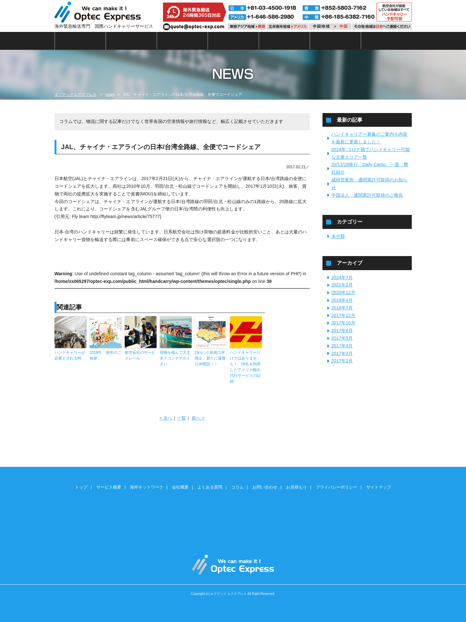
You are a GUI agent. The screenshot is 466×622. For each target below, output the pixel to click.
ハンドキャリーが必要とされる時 (70, 355)
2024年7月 (342, 277)
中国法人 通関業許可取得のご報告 (367, 195)
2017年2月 (342, 360)
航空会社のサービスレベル (140, 355)
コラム (335, 40)
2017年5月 (342, 338)
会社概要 (233, 40)
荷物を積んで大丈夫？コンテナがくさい (175, 358)
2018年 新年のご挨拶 (105, 355)
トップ (80, 40)
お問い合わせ (264, 487)
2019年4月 (342, 300)
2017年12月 (343, 315)
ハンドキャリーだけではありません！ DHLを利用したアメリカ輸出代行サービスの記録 (245, 366)
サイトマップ (378, 487)
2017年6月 (342, 330)
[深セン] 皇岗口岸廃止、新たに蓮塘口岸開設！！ (210, 358)
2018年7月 (342, 307)
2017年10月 (343, 322)
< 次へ (165, 418)
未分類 (338, 236)
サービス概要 (131, 40)
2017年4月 (342, 345)
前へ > (198, 418)
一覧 (181, 418)
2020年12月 (343, 292)
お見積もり (296, 487)
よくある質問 (284, 40)
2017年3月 (342, 353)
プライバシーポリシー (337, 487)
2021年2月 (342, 284)
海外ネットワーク (182, 40)
